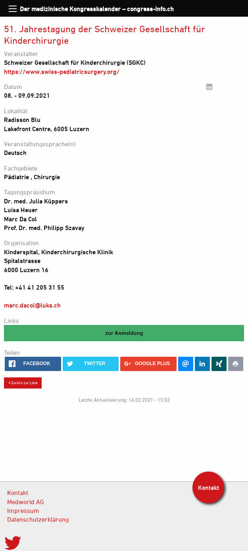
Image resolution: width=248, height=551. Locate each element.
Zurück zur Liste (23, 382)
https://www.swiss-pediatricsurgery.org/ (61, 71)
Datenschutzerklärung (38, 519)
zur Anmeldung (124, 332)
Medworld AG (25, 501)
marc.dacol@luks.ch (32, 305)
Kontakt (17, 492)
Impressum (23, 510)
